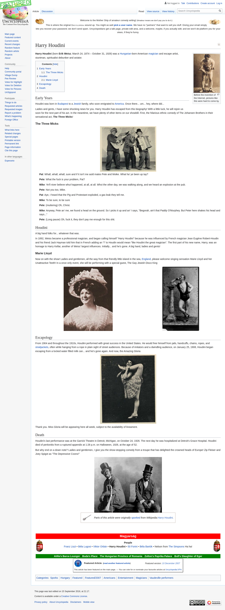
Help (7, 68)
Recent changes (12, 44)
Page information (13, 147)
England (146, 259)
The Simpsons (176, 546)
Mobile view (88, 602)
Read (141, 11)
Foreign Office (11, 120)
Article (36, 11)
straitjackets (41, 347)
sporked (135, 517)
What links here (12, 130)
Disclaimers (75, 602)
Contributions (193, 3)
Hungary (65, 577)
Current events (12, 41)
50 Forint (132, 546)
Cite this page (11, 150)
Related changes (13, 133)
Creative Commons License (74, 596)
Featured (77, 577)
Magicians (141, 577)
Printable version (12, 140)
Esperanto (9, 160)
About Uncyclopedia (58, 602)
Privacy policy (40, 602)
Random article (12, 51)
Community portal (13, 72)
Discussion (47, 11)
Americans (109, 577)
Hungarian (125, 53)
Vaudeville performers (161, 577)
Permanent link (12, 143)
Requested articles (13, 106)
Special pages (11, 137)
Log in (219, 3)
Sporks (54, 577)
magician (153, 53)
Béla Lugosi (84, 546)
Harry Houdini (165, 517)
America (119, 103)
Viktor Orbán (100, 546)
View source (153, 11)
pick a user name (123, 25)
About (7, 58)
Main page (10, 34)
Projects (8, 54)
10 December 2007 (171, 563)
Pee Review (10, 78)
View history (168, 11)
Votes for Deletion (13, 85)
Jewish (77, 103)
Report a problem (13, 113)
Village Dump (11, 75)
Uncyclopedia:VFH (173, 570)
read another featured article (117, 563)
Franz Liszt (70, 546)
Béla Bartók (146, 546)
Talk (183, 3)
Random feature (12, 48)
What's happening (13, 116)
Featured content (13, 37)
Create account (208, 3)
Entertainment (125, 577)
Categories (42, 577)
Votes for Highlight (13, 82)
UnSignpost (10, 92)
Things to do (10, 102)
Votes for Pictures (13, 89)
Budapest (63, 103)
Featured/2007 (93, 577)
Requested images (13, 109)
